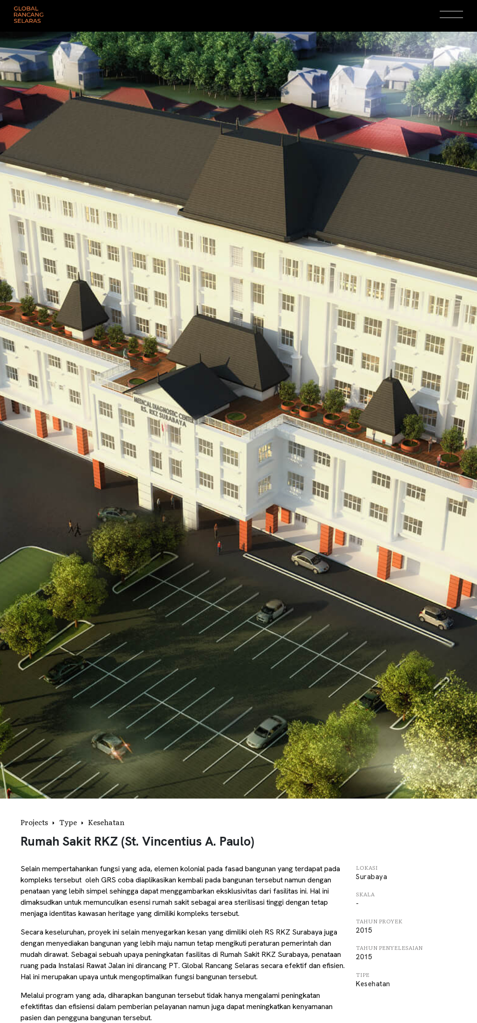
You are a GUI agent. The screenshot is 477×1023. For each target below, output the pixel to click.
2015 (364, 930)
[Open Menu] (451, 14)
